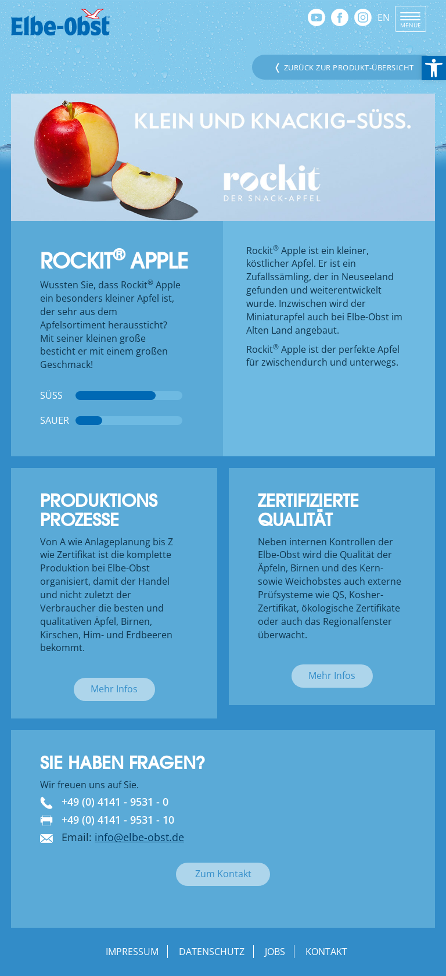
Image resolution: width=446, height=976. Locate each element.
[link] (434, 68)
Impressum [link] (132, 951)
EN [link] (383, 17)
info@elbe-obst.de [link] (139, 837)
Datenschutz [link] (211, 951)
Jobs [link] (275, 951)
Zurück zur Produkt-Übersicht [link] (344, 66)
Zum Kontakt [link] (223, 873)
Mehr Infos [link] (114, 688)
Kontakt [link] (326, 951)
